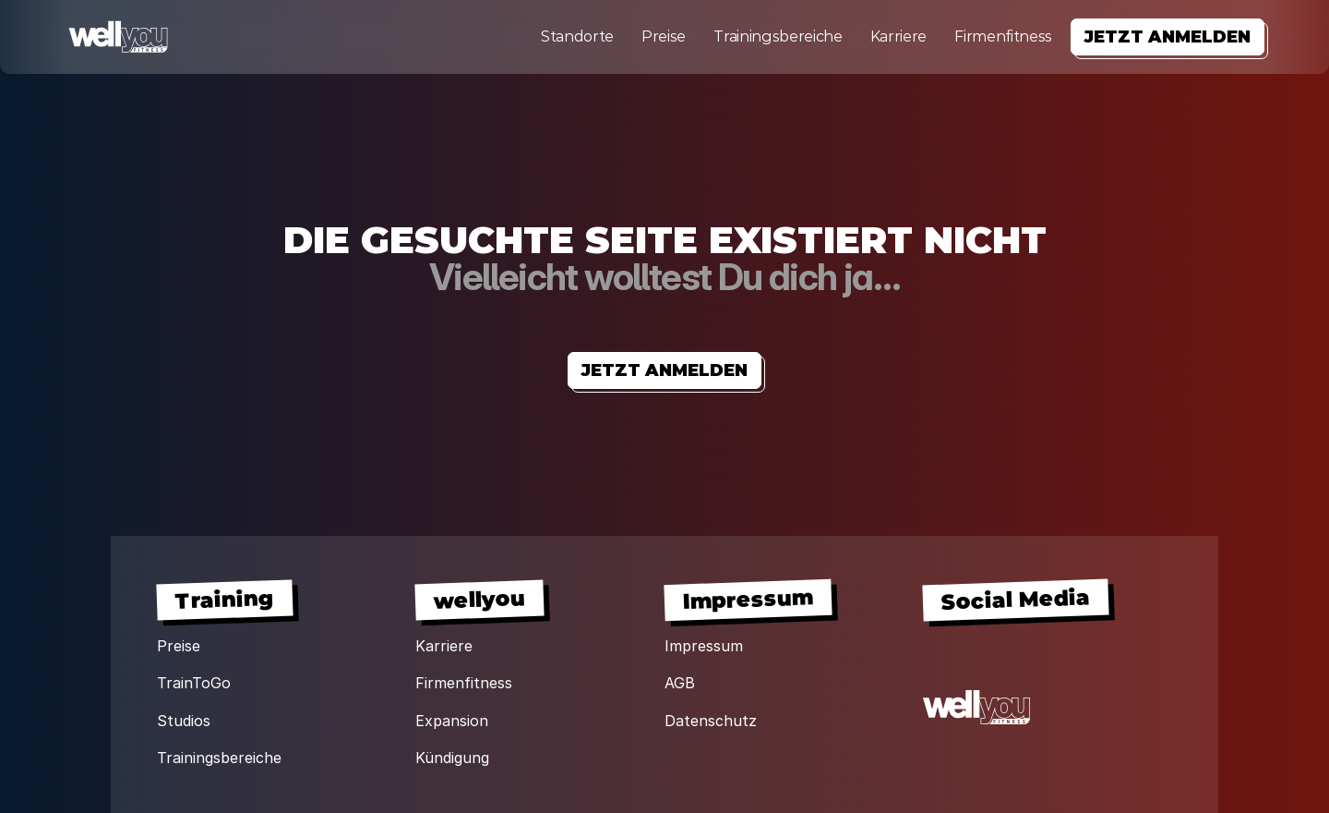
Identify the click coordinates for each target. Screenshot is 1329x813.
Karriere (898, 36)
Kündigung (452, 757)
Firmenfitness (1003, 36)
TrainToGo (194, 682)
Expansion (451, 720)
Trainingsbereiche (778, 36)
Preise (663, 36)
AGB (679, 682)
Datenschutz (710, 720)
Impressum (703, 646)
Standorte (577, 36)
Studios (183, 720)
